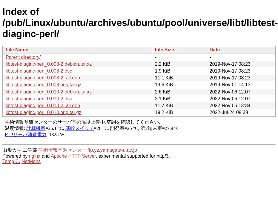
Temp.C (10, 161)
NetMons (31, 161)
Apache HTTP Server (73, 156)
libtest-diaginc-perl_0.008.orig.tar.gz (43, 84)
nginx (34, 156)
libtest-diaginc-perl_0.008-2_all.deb (43, 77)
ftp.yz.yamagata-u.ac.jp (112, 150)
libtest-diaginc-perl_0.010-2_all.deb (43, 105)
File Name (17, 49)
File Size (164, 49)
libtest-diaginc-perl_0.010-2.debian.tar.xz (49, 91)
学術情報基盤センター (62, 150)
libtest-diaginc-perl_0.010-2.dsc (39, 98)
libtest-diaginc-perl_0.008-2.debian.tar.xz (49, 64)
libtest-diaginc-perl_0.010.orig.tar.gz (43, 112)
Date (215, 49)
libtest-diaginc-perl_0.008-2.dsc (39, 70)
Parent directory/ (23, 57)
